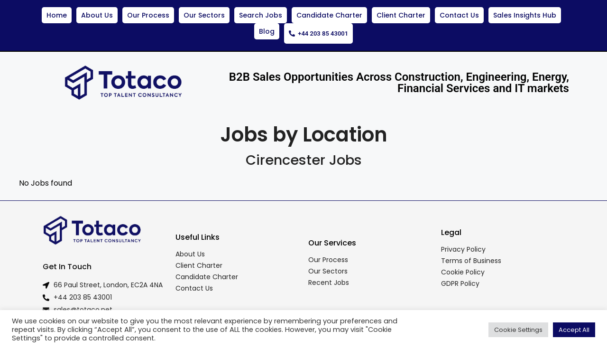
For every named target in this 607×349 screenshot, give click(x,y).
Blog (264, 31)
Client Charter (401, 15)
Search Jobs (260, 15)
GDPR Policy (460, 279)
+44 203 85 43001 (318, 31)
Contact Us (459, 15)
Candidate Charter (329, 15)
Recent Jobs (328, 278)
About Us (97, 15)
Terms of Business (471, 256)
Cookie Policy (463, 267)
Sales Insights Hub (524, 15)
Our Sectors (204, 15)
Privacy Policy (463, 245)
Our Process (148, 15)
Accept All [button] (574, 329)
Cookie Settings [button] (518, 329)
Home (56, 15)
